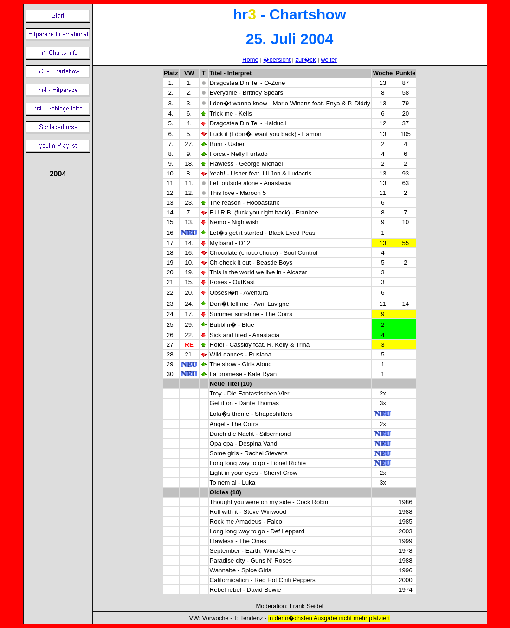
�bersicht (277, 59)
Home (250, 59)
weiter (329, 59)
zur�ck (306, 59)
